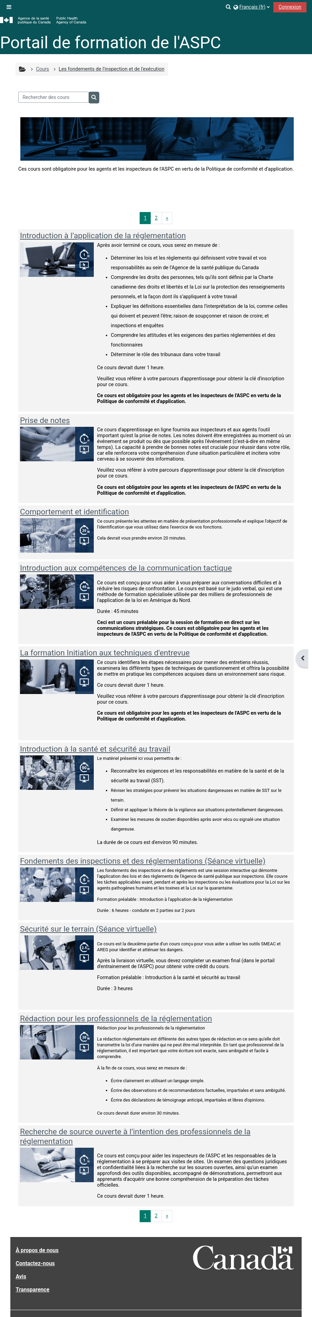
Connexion (290, 7)
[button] (228, 6)
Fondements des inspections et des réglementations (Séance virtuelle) (142, 861)
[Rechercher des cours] (53, 97)
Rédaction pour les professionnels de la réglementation (116, 1018)
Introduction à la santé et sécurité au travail (95, 749)
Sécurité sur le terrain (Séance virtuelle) (88, 929)
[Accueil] (43, 20)
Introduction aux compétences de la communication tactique (126, 568)
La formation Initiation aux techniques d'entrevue (105, 652)
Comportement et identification (74, 511)
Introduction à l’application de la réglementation (103, 235)
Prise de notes (45, 420)
